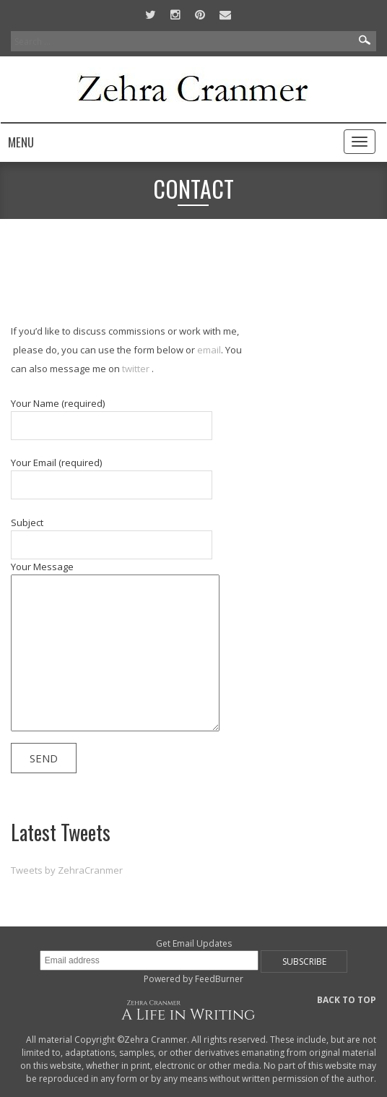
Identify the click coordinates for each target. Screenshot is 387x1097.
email (209, 349)
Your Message (119, 648)
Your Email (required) (113, 477)
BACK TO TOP (346, 1000)
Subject (113, 537)
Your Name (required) (113, 418)
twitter (134, 368)
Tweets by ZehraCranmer (67, 870)
